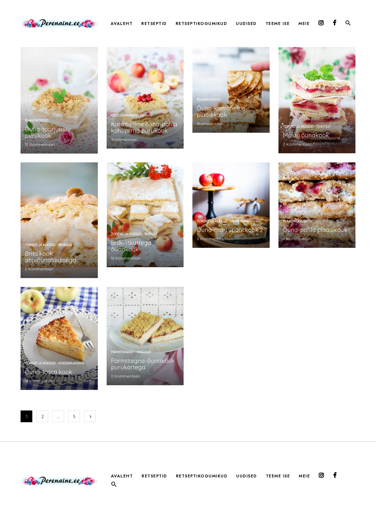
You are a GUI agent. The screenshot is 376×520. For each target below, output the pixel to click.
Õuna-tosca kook (48, 372)
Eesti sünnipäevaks (127, 115)
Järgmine (90, 416)
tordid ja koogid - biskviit (134, 234)
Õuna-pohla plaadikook (315, 229)
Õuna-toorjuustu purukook (48, 132)
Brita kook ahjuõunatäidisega (50, 257)
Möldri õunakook (306, 135)
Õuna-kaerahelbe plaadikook (221, 111)
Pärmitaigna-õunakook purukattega (143, 364)
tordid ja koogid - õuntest (307, 126)
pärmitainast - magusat (131, 352)
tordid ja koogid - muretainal (223, 221)
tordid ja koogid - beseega (48, 245)
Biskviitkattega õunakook (131, 246)
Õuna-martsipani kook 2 (230, 229)
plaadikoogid (36, 120)
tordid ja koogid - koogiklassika (54, 363)
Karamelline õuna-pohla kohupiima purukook (144, 127)
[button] (348, 24)
